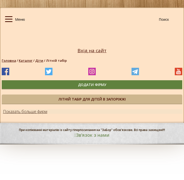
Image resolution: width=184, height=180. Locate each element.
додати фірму (92, 84)
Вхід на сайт (92, 50)
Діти (39, 60)
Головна (9, 60)
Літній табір (56, 60)
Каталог (25, 60)
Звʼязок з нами (92, 135)
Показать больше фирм (25, 111)
